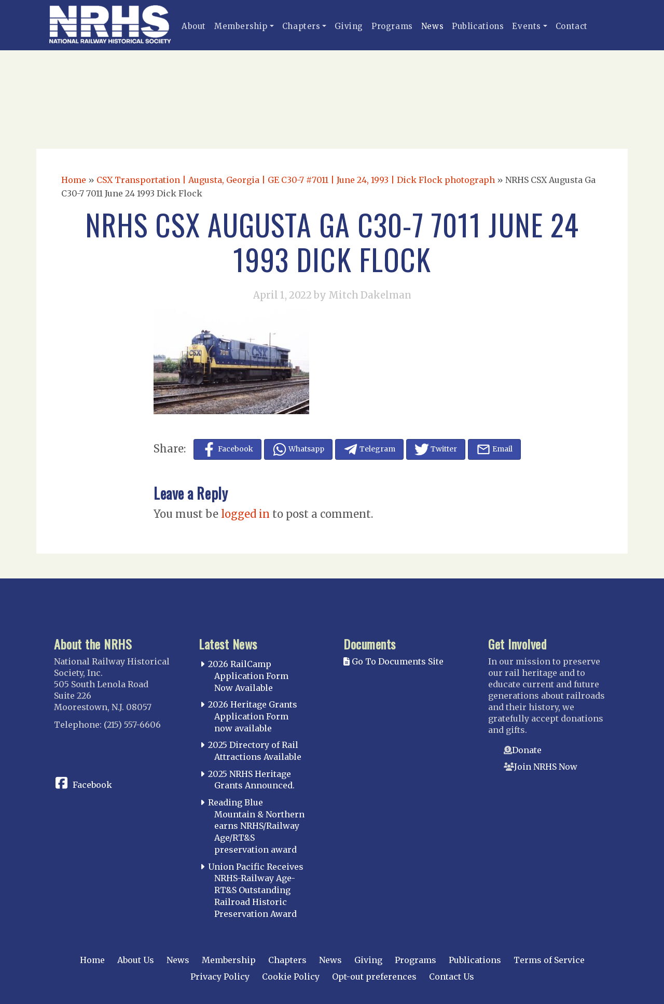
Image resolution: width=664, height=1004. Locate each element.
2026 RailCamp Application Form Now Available (248, 676)
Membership (241, 26)
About (194, 26)
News (432, 26)
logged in (245, 513)
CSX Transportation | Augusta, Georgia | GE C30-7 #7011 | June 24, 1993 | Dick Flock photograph (295, 180)
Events (526, 26)
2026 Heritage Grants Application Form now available (252, 716)
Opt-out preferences (374, 976)
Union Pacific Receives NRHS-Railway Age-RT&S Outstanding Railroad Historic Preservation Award (255, 890)
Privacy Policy (220, 976)
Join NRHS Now (545, 766)
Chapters (301, 26)
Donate (527, 750)
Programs (392, 26)
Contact (572, 26)
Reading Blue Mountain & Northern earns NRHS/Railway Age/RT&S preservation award (256, 826)
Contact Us (451, 976)
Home (73, 180)
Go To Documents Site (393, 661)
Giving (349, 26)
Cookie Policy (291, 976)
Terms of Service (549, 960)
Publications (478, 26)
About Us (135, 960)
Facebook (92, 785)
